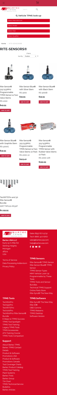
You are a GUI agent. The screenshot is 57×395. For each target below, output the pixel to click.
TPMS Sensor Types (38, 271)
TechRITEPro (8, 308)
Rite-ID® (34, 305)
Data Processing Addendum (15, 263)
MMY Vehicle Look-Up (39, 273)
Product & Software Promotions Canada (11, 360)
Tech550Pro (8, 305)
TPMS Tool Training (11, 325)
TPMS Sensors (37, 258)
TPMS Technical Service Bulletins (13, 385)
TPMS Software (38, 298)
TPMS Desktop (36, 313)
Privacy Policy (8, 266)
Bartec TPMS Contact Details (12, 348)
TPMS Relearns (36, 310)
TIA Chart (7, 381)
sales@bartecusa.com (39, 240)
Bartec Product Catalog (13, 367)
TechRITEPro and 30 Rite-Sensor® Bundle (9, 200)
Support (7, 341)
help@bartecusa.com (39, 243)
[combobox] (30, 9)
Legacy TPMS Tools (11, 327)
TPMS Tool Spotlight (11, 322)
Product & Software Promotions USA (11, 354)
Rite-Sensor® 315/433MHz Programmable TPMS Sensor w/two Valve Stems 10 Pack (28, 146)
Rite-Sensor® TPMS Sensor (42, 262)
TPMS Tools (8, 298)
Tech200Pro (8, 310)
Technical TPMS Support (40, 287)
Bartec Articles (9, 390)
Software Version (37, 316)
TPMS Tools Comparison (13, 336)
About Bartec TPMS (11, 345)
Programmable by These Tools (40, 277)
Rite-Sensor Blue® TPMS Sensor (41, 266)
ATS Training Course (11, 333)
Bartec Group (8, 378)
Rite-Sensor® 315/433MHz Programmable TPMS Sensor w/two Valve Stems (9, 92)
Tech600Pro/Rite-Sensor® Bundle (14, 314)
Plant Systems (9, 373)
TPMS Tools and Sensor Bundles (40, 283)
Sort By (20, 56)
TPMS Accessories (10, 330)
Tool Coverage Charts (12, 364)
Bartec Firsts (8, 376)
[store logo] (10, 9)
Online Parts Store (38, 290)
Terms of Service (10, 260)
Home (3, 43)
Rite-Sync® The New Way (41, 293)
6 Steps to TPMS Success (14, 319)
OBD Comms (35, 308)
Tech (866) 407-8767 (39, 237)
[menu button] (3, 3)
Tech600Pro (8, 302)
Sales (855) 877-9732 (39, 233)
